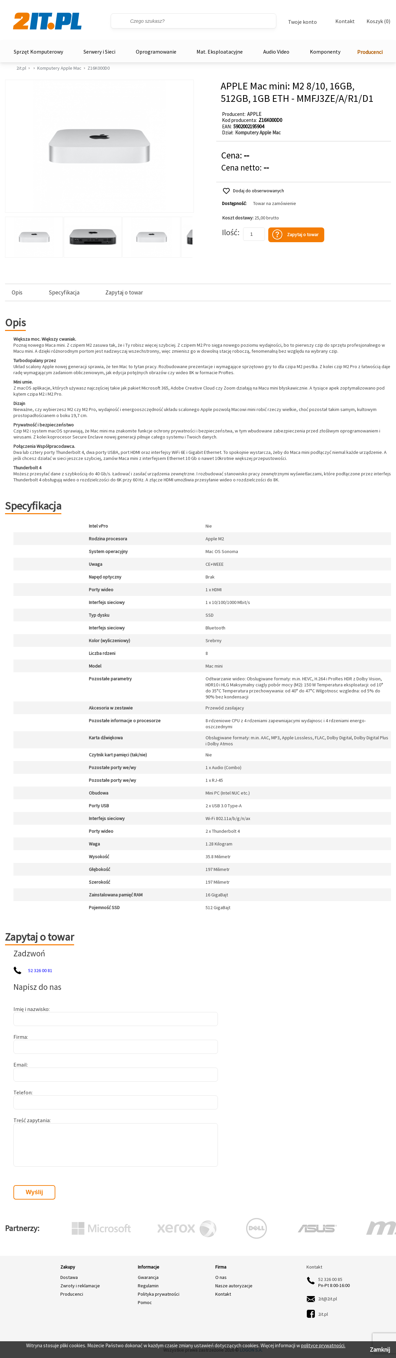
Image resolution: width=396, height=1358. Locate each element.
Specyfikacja (64, 292)
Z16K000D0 (99, 68)
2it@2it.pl (327, 1299)
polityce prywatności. (323, 1345)
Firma (20, 1037)
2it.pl (21, 68)
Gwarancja (148, 1277)
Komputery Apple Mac (59, 68)
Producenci (370, 52)
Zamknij (380, 1349)
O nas (221, 1277)
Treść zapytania (31, 1120)
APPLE (254, 114)
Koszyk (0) (378, 21)
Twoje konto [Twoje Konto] (302, 21)
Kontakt (345, 21)
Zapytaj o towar (124, 292)
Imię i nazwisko (31, 1009)
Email (20, 1065)
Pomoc (145, 1302)
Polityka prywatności (158, 1294)
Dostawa (69, 1277)
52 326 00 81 (40, 970)
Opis (17, 292)
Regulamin (148, 1286)
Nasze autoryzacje (233, 1286)
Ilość (229, 232)
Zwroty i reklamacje (80, 1286)
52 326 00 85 (330, 1279)
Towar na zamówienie (274, 203)
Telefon (22, 1092)
